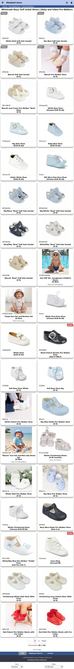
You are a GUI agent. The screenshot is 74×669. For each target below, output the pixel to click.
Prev (30, 641)
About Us (43, 659)
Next (44, 641)
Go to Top (37, 650)
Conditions (31, 659)
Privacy (37, 659)
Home (4, 7)
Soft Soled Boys (28, 7)
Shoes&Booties (14, 7)
